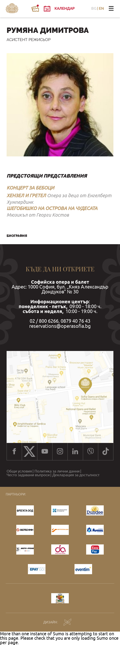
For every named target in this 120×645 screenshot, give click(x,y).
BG (93, 8)
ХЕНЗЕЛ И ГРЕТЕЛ (26, 195)
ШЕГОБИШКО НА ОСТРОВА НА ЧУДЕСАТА (52, 208)
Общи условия (19, 471)
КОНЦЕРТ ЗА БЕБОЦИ (30, 188)
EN (101, 8)
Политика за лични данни (57, 471)
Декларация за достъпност (76, 475)
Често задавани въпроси (28, 475)
